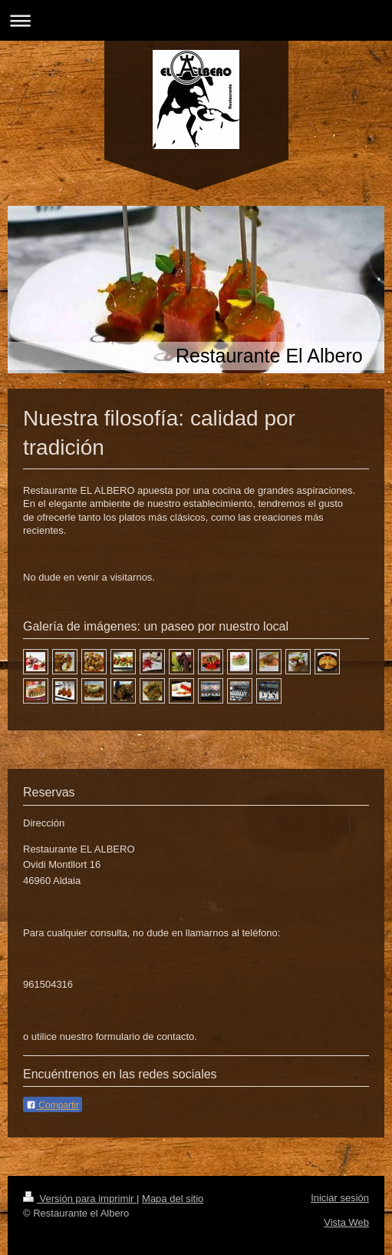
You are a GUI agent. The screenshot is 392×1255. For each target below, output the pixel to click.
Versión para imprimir (80, 1198)
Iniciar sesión (340, 1198)
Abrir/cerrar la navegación (196, 20)
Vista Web (346, 1222)
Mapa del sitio (172, 1198)
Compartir (52, 1105)
